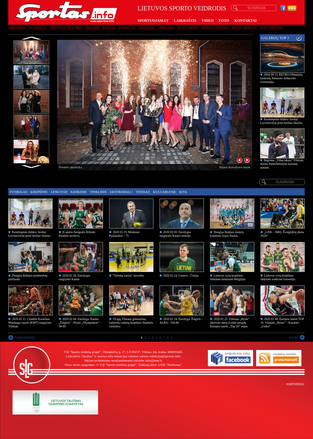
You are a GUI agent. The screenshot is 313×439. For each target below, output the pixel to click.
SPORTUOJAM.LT (153, 20)
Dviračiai (126, 28)
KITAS (293, 337)
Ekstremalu (121, 192)
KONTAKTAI (245, 20)
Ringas (108, 28)
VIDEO (208, 20)
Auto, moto (188, 28)
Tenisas (92, 28)
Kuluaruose (271, 28)
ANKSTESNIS (25, 337)
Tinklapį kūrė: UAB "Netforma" (160, 364)
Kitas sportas (244, 28)
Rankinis (147, 28)
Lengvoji (59, 192)
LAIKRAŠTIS (185, 20)
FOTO (224, 20)
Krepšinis (17, 28)
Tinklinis (166, 28)
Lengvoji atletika (65, 28)
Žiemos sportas (215, 28)
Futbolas (37, 28)
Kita (183, 192)
